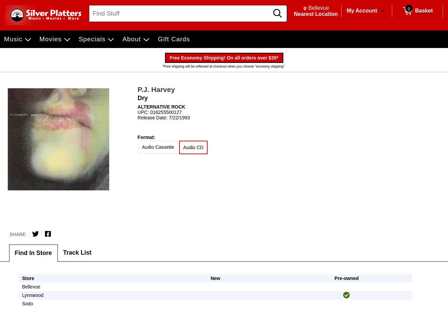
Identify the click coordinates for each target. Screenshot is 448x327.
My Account (362, 11)
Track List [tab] (77, 252)
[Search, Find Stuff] (180, 13)
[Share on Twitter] (35, 234)
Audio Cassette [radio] (158, 147)
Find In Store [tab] (33, 253)
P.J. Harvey (156, 89)
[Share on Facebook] (48, 234)
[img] (346, 295)
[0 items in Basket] (417, 11)
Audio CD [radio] (193, 147)
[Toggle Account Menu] (383, 11)
